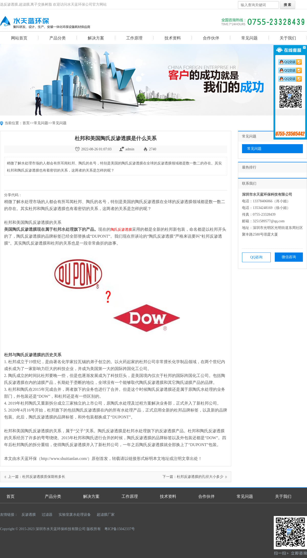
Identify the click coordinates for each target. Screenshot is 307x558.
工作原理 (134, 38)
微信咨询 (289, 257)
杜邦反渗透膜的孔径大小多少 (200, 477)
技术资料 (173, 38)
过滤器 (47, 515)
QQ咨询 (256, 257)
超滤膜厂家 (106, 515)
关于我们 (288, 38)
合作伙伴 (211, 38)
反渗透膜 (28, 515)
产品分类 (57, 38)
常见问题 (249, 38)
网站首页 (19, 38)
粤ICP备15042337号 (119, 529)
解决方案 (96, 38)
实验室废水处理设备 (75, 515)
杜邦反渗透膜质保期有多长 (43, 477)
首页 (26, 123)
